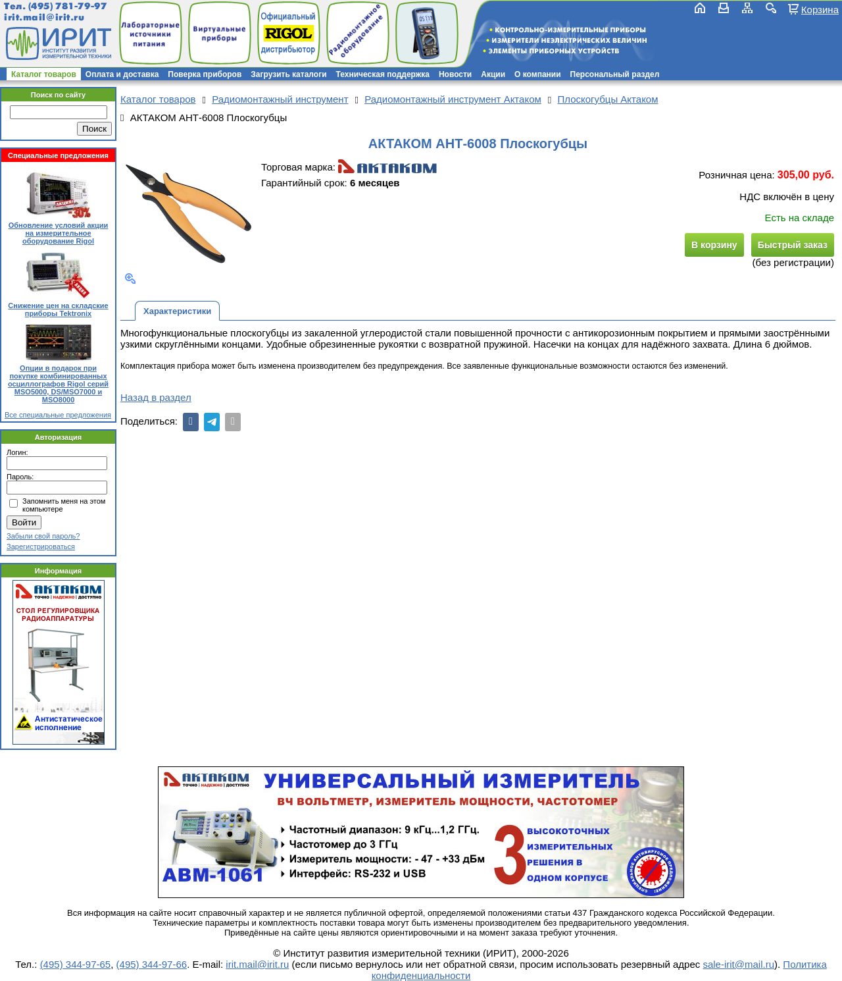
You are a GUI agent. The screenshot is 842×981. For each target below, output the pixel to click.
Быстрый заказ (793, 245)
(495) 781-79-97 (67, 6)
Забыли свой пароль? (43, 536)
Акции (493, 74)
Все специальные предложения (58, 415)
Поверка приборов (204, 74)
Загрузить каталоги (288, 74)
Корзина (820, 9)
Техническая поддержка (383, 74)
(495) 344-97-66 (151, 964)
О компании (537, 74)
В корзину (714, 245)
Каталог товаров (43, 74)
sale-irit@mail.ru (738, 964)
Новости (455, 74)
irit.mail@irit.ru (44, 17)
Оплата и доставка (122, 74)
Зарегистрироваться (41, 546)
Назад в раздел (155, 397)
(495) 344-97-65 (75, 964)
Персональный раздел (615, 74)
